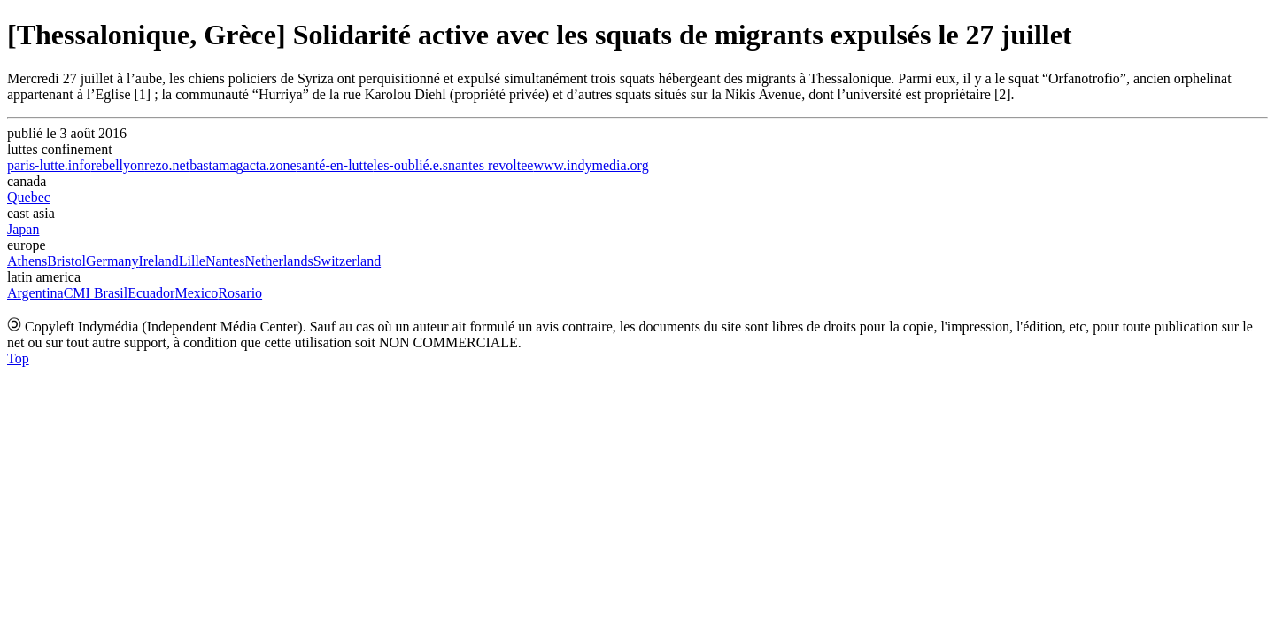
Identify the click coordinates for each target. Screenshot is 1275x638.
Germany (112, 260)
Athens (27, 260)
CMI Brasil (96, 292)
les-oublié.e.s (411, 165)
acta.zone (270, 165)
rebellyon (117, 165)
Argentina (35, 292)
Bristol (66, 260)
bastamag (216, 165)
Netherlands (278, 260)
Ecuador (151, 292)
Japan (23, 229)
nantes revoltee (490, 165)
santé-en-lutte (335, 165)
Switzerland (347, 260)
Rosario (240, 292)
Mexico (196, 292)
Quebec (28, 197)
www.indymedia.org (590, 165)
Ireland (158, 260)
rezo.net (166, 165)
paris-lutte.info (49, 165)
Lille (192, 260)
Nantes (224, 260)
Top (18, 358)
